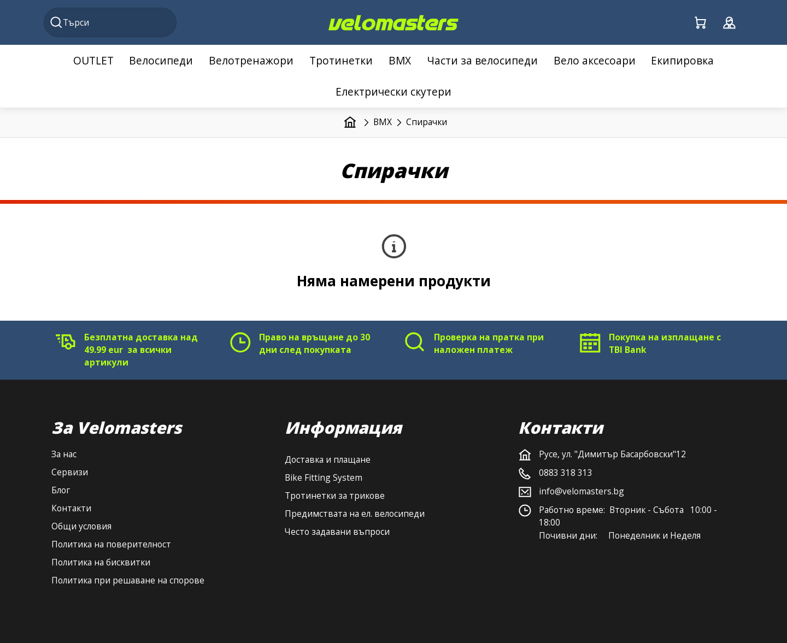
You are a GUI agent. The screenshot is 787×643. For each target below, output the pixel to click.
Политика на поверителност (111, 544)
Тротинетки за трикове (335, 495)
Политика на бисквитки (100, 562)
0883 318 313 (565, 473)
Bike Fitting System (323, 477)
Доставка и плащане (328, 459)
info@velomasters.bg (581, 491)
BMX (382, 122)
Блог (60, 490)
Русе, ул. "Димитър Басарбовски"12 (612, 454)
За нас (64, 454)
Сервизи (69, 472)
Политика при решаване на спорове (127, 580)
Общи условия (81, 526)
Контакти (71, 508)
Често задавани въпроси (337, 532)
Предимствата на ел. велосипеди (355, 514)
